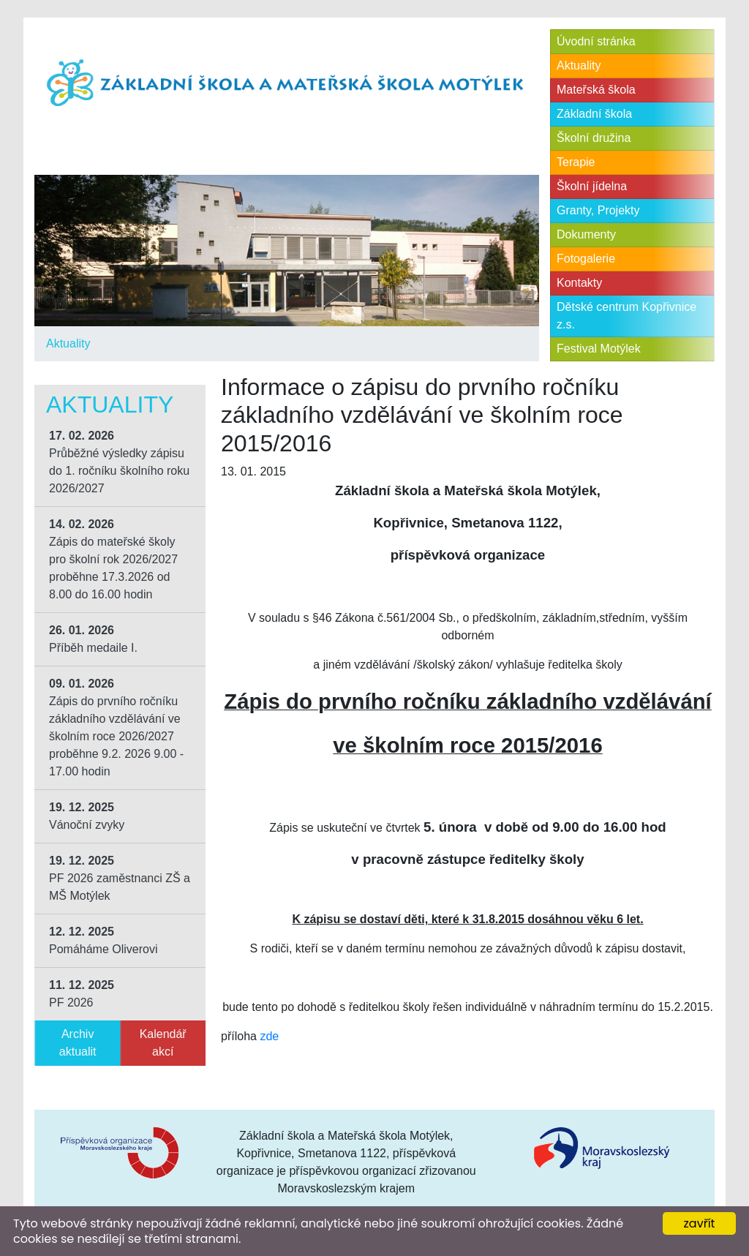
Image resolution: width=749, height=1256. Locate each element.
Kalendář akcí (163, 1043)
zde (269, 1036)
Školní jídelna (592, 186)
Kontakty (579, 283)
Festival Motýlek (599, 348)
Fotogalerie (586, 258)
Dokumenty (586, 234)
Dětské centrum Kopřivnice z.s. (626, 316)
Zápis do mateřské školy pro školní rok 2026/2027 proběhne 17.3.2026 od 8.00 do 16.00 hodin (113, 559)
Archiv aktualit (78, 1043)
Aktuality (68, 343)
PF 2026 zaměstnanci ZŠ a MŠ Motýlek (119, 878)
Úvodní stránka (596, 41)
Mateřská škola (596, 89)
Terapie (576, 162)
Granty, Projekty (598, 210)
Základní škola (594, 114)
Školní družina (594, 138)
